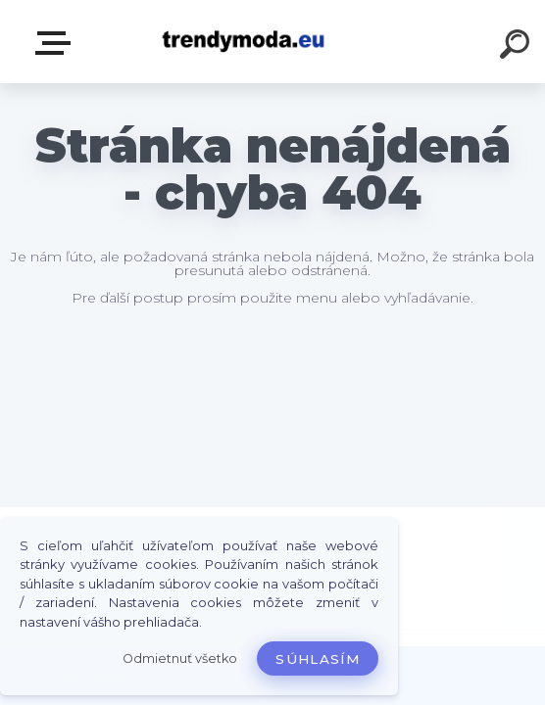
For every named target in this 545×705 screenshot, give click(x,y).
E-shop (56, 43)
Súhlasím (317, 659)
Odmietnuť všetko (180, 658)
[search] (517, 47)
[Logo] (243, 41)
